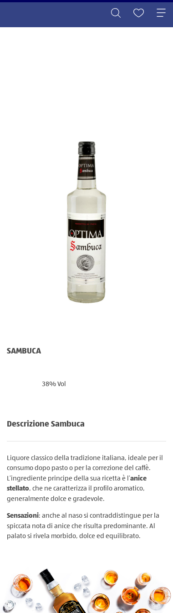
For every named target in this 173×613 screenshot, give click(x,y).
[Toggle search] (115, 13)
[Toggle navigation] (161, 13)
